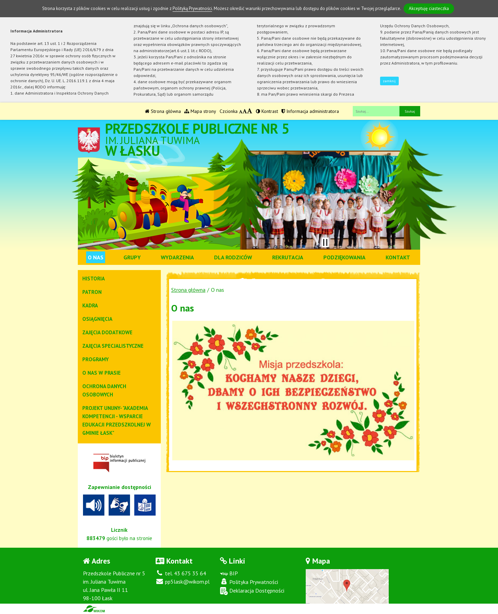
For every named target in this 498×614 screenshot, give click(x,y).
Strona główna (163, 111)
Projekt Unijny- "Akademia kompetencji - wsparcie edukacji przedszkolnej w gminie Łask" (116, 420)
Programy (95, 359)
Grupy (132, 257)
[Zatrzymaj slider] (325, 242)
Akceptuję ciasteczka (429, 8)
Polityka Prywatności (249, 581)
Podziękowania (344, 257)
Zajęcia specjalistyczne (113, 346)
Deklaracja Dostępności (252, 591)
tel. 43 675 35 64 (181, 573)
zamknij (389, 81)
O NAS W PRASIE (101, 373)
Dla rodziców (233, 257)
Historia (93, 278)
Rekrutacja (287, 257)
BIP (229, 573)
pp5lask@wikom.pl (183, 581)
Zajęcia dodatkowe (107, 332)
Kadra (90, 305)
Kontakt (398, 257)
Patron (92, 292)
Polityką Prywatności (192, 8)
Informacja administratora (310, 111)
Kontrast (267, 111)
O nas (95, 257)
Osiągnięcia (97, 319)
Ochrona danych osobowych (104, 390)
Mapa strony (200, 111)
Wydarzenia (177, 257)
